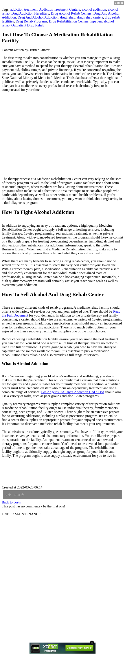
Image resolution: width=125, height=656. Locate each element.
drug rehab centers (90, 17)
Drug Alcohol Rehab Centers (71, 13)
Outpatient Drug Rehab (27, 25)
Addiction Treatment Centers (59, 9)
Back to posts (11, 502)
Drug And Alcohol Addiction (38, 17)
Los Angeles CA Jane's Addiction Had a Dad (72, 392)
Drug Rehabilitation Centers (68, 21)
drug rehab (67, 17)
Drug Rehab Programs (31, 21)
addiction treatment (23, 9)
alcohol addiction (94, 9)
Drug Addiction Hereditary (30, 13)
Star (19, 495)
